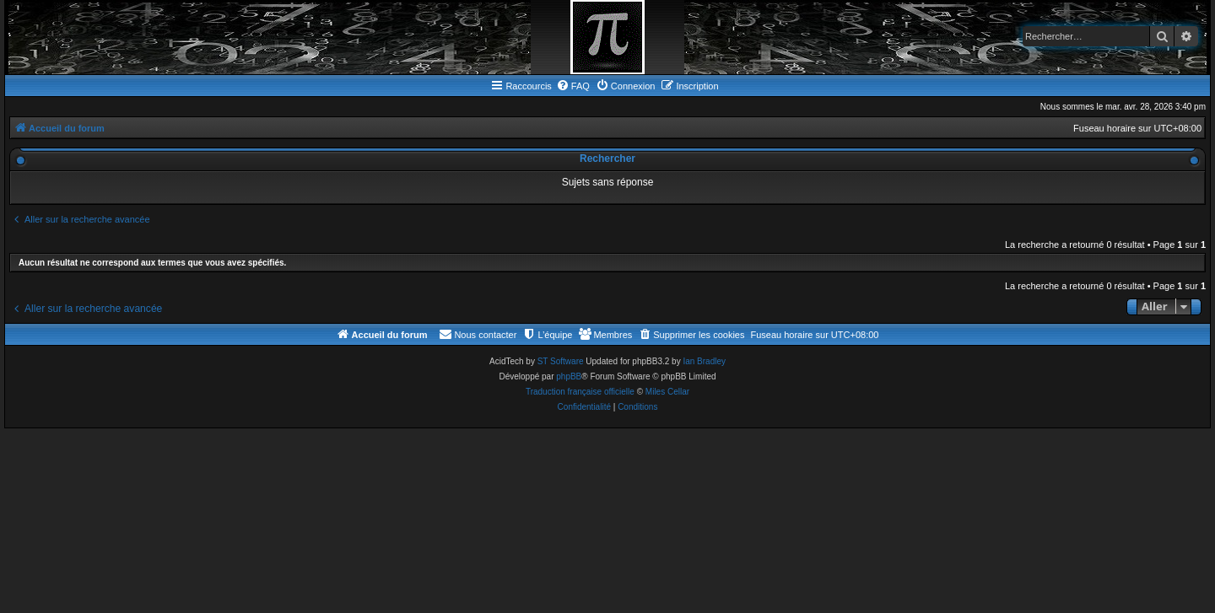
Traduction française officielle (580, 391)
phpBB (568, 376)
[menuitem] (573, 86)
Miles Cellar (667, 391)
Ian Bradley (704, 361)
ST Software (560, 361)
